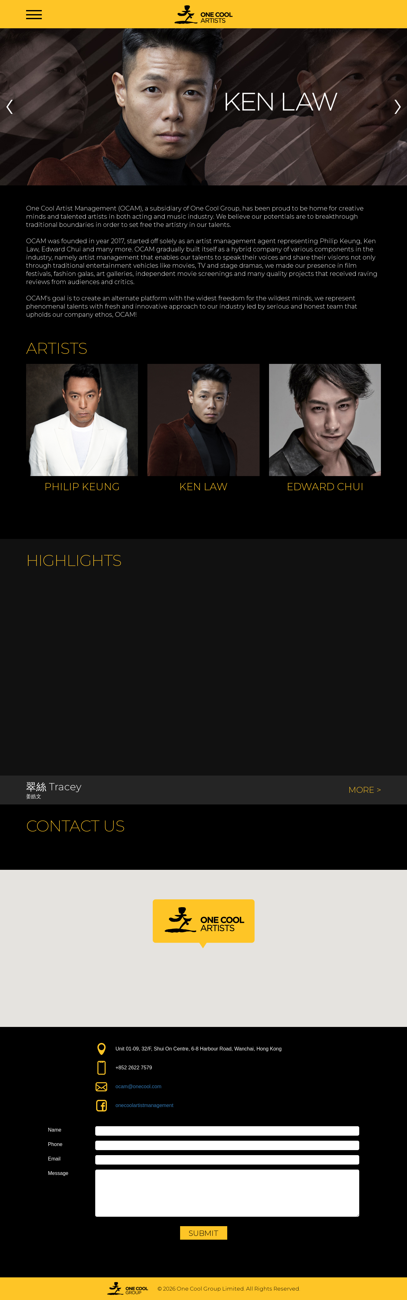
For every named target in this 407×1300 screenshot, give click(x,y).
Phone (55, 1144)
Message (58, 1173)
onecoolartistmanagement (144, 1105)
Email (54, 1158)
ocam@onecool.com (139, 1086)
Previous (9, 107)
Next (397, 107)
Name (55, 1130)
